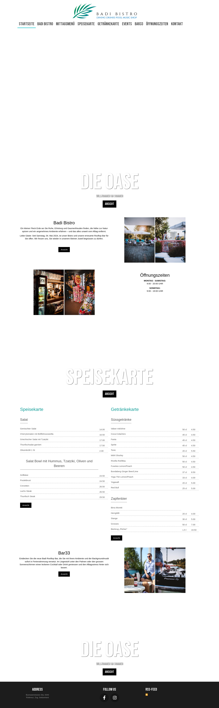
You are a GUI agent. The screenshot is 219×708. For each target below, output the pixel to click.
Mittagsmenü (65, 23)
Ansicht (109, 204)
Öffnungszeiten (157, 23)
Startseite (26, 23)
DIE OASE (109, 182)
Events (127, 23)
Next (212, 122)
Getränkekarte (108, 23)
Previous (7, 122)
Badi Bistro (45, 23)
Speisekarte (86, 23)
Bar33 (139, 23)
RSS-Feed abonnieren (147, 695)
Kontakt (177, 23)
